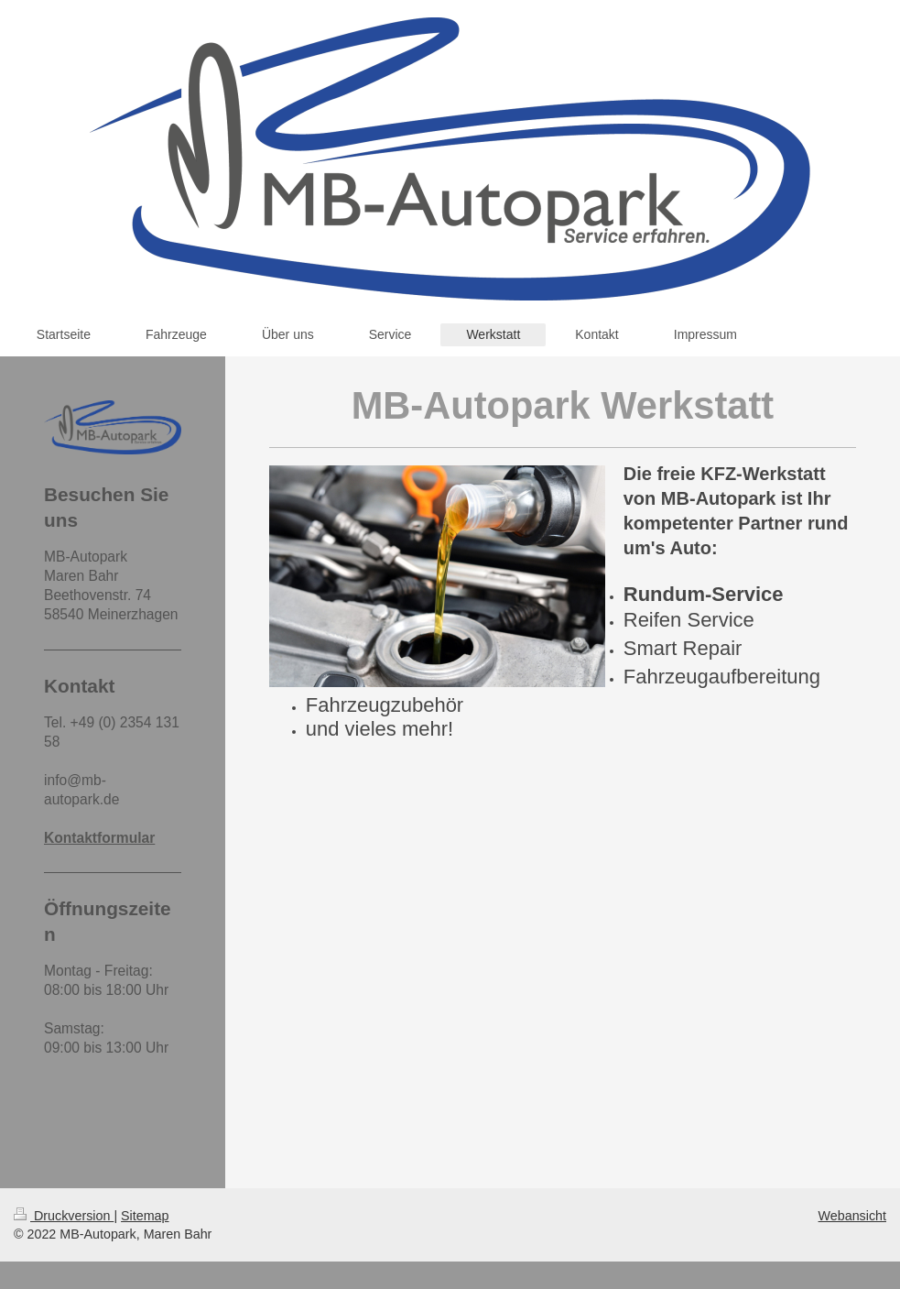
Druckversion (64, 1215)
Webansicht (852, 1215)
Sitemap (144, 1215)
